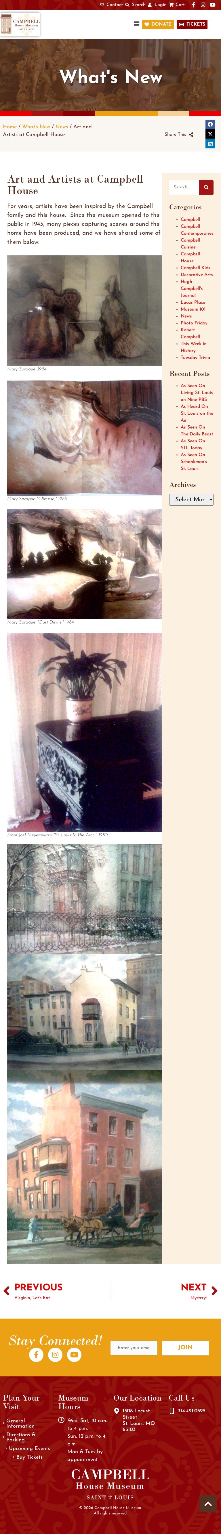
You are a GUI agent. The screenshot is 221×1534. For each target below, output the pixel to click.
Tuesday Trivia (195, 357)
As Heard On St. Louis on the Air (197, 413)
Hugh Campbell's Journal (192, 289)
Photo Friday (194, 323)
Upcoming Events (27, 1448)
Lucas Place (193, 302)
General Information (19, 1423)
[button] (93, 24)
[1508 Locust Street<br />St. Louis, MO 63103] (116, 1411)
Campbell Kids (195, 268)
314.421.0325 (191, 1411)
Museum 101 (193, 309)
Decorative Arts (197, 275)
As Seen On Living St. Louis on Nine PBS (197, 393)
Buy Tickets (28, 1457)
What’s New (36, 127)
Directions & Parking (19, 1437)
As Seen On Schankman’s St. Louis (194, 462)
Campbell (190, 219)
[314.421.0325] (172, 1411)
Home (10, 127)
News (62, 127)
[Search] (206, 187)
